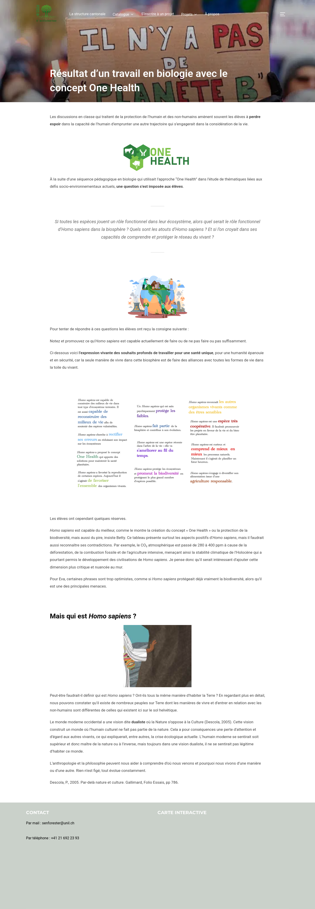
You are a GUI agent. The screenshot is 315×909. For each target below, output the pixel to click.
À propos (212, 14)
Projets (189, 14)
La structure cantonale (87, 14)
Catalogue (123, 14)
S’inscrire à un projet (157, 14)
